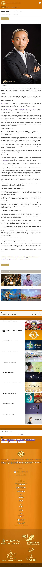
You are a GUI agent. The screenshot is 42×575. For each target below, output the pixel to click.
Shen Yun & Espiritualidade (21, 496)
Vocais (21, 525)
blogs (21, 517)
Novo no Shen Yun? (21, 489)
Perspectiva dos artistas (21, 264)
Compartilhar (5, 18)
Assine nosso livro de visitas (21, 482)
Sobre (21, 488)
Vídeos (21, 502)
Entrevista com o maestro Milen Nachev (8, 322)
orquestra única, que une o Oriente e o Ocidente (30, 111)
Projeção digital (21, 528)
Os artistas (21, 506)
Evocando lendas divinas (15, 7)
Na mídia (21, 509)
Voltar (3, 7)
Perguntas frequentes (21, 499)
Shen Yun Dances (5, 267)
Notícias (8, 7)
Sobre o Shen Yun (21, 505)
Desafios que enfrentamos (21, 495)
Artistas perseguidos (24, 267)
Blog (11, 439)
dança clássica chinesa (11, 111)
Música (21, 524)
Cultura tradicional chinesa (33, 264)
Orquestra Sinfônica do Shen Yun (21, 491)
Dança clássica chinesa (14, 267)
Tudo (2, 439)
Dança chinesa (21, 523)
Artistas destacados (11, 264)
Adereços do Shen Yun (21, 530)
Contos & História (21, 531)
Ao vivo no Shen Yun (21, 492)
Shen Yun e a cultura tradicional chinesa (21, 532)
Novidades (21, 514)
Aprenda (21, 521)
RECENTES (21, 504)
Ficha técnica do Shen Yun (21, 493)
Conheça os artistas (21, 498)
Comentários (21, 508)
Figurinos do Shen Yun (21, 527)
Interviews (4, 264)
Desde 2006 (3, 105)
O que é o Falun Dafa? (36, 322)
